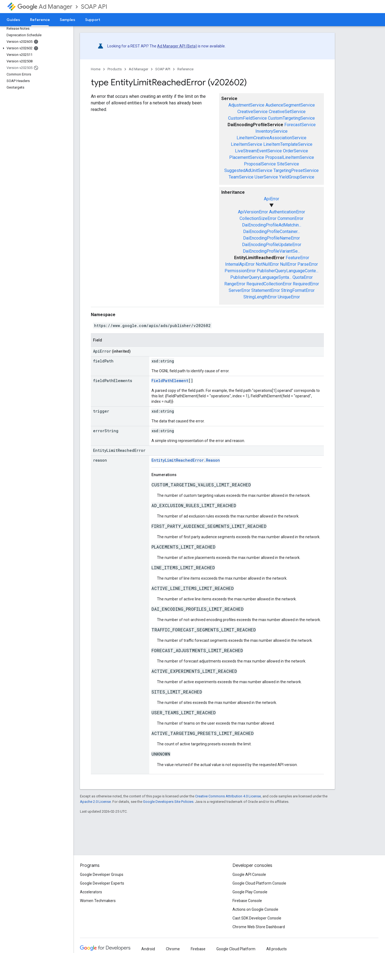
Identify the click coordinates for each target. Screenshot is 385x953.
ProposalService (260, 164)
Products (115, 69)
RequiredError (306, 283)
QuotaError (303, 277)
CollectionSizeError (258, 218)
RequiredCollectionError (269, 283)
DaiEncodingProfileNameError (271, 238)
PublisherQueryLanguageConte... (287, 270)
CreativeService (252, 111)
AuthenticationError (287, 211)
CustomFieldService (247, 118)
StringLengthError (260, 296)
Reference (185, 69)
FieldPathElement (169, 380)
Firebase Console (247, 900)
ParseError (307, 264)
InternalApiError (240, 264)
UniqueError (289, 296)
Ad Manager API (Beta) (177, 46)
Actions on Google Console (255, 909)
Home (95, 69)
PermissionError (240, 270)
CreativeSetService (287, 111)
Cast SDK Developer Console (256, 918)
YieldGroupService (296, 177)
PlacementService (246, 157)
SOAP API (94, 6)
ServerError (239, 290)
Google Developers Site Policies (168, 802)
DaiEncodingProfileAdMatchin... (271, 225)
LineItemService (246, 144)
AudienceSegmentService (290, 105)
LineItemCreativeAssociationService (271, 137)
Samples (67, 19)
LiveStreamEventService (258, 150)
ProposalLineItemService (289, 157)
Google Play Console (249, 892)
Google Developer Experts (102, 883)
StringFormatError (298, 290)
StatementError (265, 290)
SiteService (288, 164)
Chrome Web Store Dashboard (258, 927)
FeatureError (297, 257)
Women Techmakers (98, 900)
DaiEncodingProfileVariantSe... (271, 251)
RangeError (234, 283)
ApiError (271, 198)
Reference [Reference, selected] (40, 19)
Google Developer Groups (101, 874)
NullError (288, 264)
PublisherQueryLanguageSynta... (260, 277)
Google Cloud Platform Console (259, 883)
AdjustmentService (246, 105)
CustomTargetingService (291, 118)
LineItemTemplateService (287, 144)
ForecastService (300, 124)
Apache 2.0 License (95, 802)
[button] (35, 48)
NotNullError (267, 264)
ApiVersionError (253, 211)
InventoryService (271, 131)
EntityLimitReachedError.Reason (185, 460)
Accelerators (91, 892)
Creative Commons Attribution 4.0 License (228, 796)
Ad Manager (44, 6)
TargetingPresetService (296, 170)
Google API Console (249, 874)
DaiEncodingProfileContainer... (271, 231)
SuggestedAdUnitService (248, 170)
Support (92, 19)
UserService (266, 177)
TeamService (241, 177)
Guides (13, 19)
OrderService (295, 150)
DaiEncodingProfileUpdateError (271, 244)
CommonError (290, 218)
